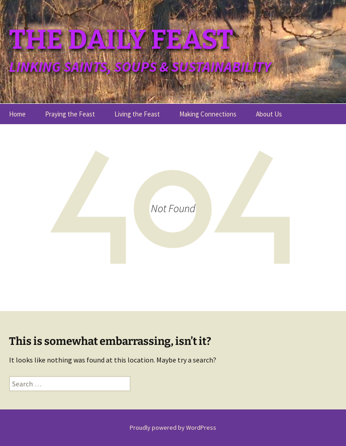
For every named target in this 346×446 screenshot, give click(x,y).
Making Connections (208, 114)
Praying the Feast (70, 114)
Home (17, 114)
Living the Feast (137, 114)
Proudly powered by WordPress (173, 427)
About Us (269, 114)
